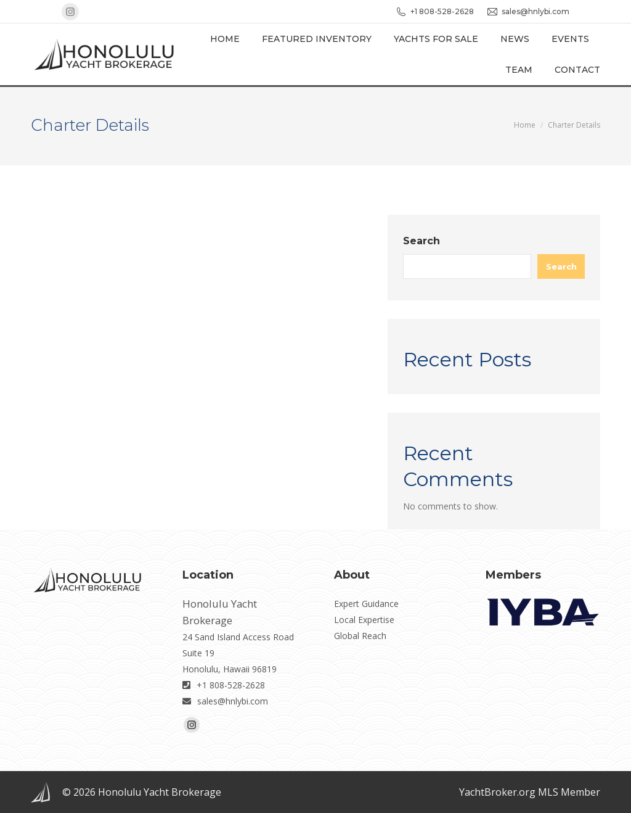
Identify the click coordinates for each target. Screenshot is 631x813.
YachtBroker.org (497, 792)
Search (421, 241)
